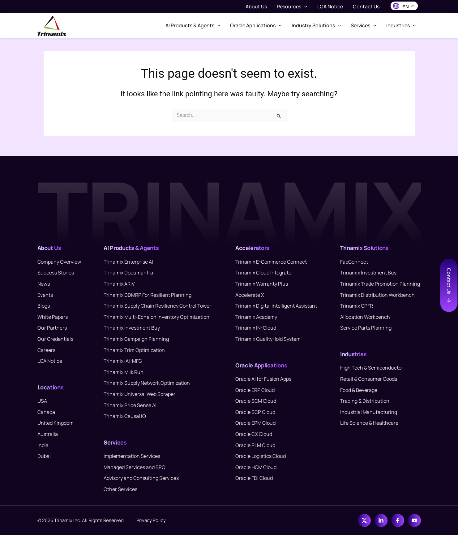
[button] (304, 6)
